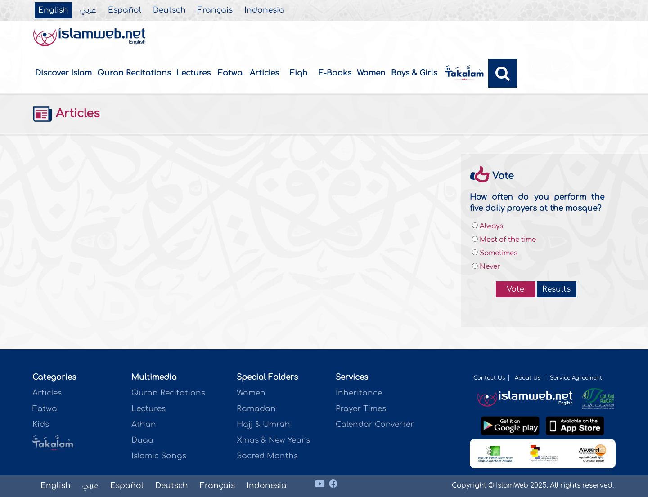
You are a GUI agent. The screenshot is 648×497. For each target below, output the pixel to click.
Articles (264, 73)
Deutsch (169, 10)
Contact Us (489, 378)
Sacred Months (267, 456)
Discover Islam (63, 73)
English (53, 10)
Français (215, 10)
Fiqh (299, 73)
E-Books (334, 73)
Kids (40, 424)
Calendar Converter (375, 424)
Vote (515, 289)
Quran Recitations (134, 73)
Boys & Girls (414, 73)
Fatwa (230, 73)
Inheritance (359, 393)
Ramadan (256, 408)
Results (556, 289)
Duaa (142, 440)
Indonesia (264, 10)
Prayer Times (361, 408)
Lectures (193, 73)
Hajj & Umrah (263, 424)
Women (371, 73)
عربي (88, 10)
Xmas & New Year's (273, 440)
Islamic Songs (158, 456)
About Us (528, 378)
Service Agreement (576, 378)
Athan (143, 424)
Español (124, 10)
